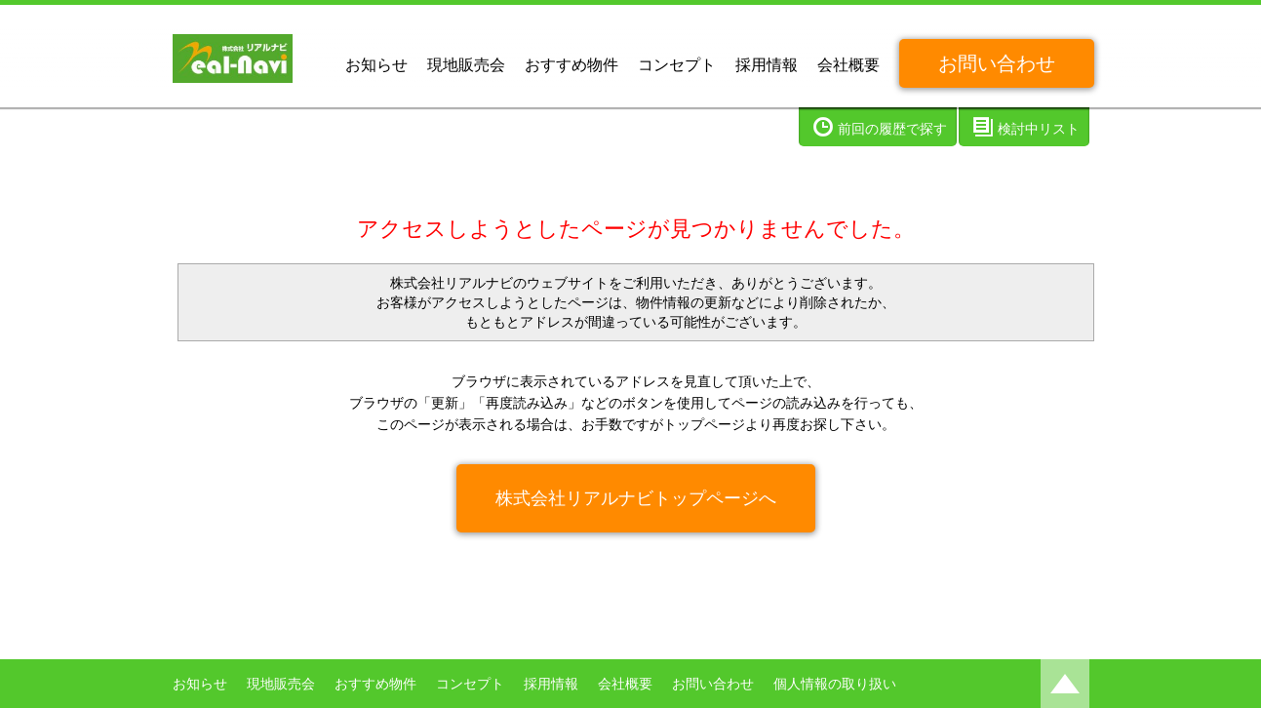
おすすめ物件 (571, 65)
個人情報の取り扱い (834, 683)
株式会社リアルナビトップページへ (635, 498)
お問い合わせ (996, 63)
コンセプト (677, 65)
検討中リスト (1039, 129)
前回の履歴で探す (892, 129)
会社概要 (848, 65)
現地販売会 (466, 65)
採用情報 (766, 65)
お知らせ (376, 65)
